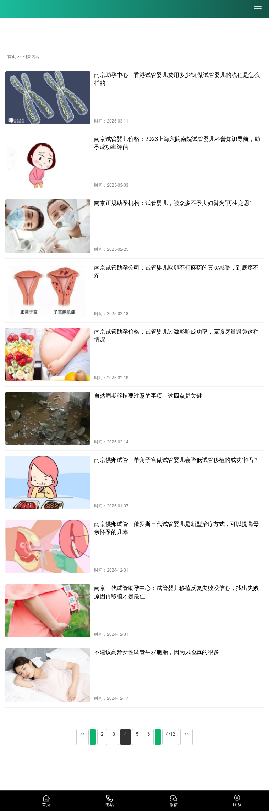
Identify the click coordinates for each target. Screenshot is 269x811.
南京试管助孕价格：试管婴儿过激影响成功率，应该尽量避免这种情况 (176, 335)
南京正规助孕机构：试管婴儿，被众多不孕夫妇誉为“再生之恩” (172, 203)
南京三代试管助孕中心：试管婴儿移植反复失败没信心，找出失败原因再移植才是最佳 (176, 592)
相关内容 (31, 56)
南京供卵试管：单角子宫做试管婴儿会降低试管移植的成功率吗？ (176, 459)
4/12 (170, 734)
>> (186, 734)
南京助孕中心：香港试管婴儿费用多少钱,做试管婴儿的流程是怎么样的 (177, 79)
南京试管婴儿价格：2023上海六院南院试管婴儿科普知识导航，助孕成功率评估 (177, 143)
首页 (11, 56)
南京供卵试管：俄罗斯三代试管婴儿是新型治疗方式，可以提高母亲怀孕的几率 (176, 528)
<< (82, 734)
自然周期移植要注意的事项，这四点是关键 (148, 395)
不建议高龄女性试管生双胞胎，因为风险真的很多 (156, 652)
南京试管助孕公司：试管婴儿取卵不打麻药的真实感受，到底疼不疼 (176, 271)
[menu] (257, 9)
